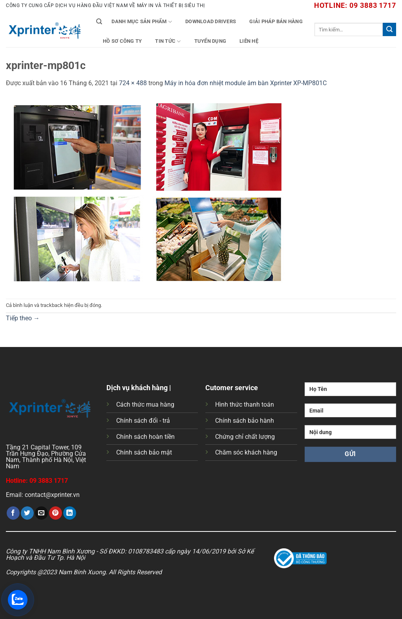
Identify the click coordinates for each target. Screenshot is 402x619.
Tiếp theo (23, 318)
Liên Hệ (248, 41)
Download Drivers (210, 21)
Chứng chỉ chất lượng (245, 436)
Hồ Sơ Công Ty (122, 41)
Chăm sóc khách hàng (246, 452)
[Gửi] (389, 29)
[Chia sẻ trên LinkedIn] (69, 513)
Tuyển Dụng (210, 41)
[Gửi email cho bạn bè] (41, 513)
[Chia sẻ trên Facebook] (13, 513)
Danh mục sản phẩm (141, 22)
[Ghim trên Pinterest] (55, 513)
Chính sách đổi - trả (143, 420)
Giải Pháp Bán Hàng (276, 21)
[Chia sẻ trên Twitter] (27, 513)
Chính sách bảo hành (244, 420)
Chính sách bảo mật (144, 452)
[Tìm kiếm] (99, 21)
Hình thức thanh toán (244, 404)
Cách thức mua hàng (145, 404)
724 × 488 (133, 83)
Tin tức (168, 41)
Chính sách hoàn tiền (145, 436)
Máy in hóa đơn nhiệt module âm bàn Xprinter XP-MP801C (245, 83)
